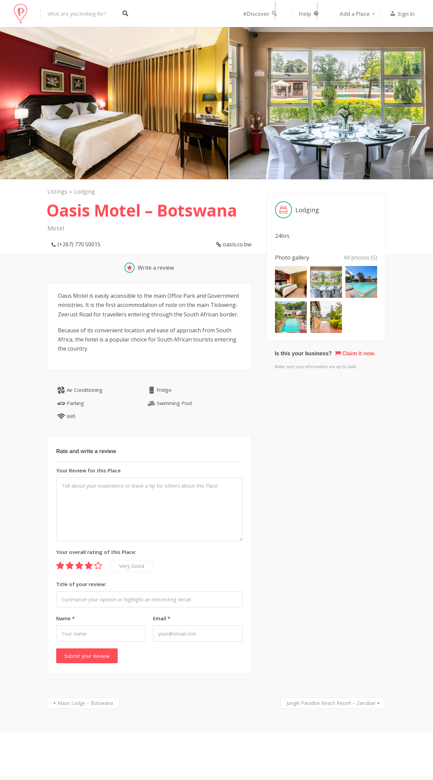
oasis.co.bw (237, 244)
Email (161, 618)
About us (327, 753)
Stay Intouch (358, 753)
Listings (57, 191)
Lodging (84, 191)
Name (65, 618)
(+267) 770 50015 (79, 244)
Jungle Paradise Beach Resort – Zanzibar (331, 703)
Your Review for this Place (88, 470)
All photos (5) (360, 257)
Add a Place (355, 14)
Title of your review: (81, 584)
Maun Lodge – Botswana (85, 703)
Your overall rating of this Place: (96, 552)
